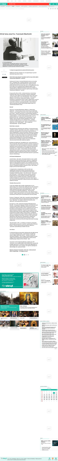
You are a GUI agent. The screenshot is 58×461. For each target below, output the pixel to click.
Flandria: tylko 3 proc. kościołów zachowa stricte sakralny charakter (48, 154)
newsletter (53, 8)
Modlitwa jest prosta (45, 449)
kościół (12, 4)
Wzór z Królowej (23, 306)
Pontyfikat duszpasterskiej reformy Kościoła (46, 213)
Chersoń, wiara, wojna (45, 51)
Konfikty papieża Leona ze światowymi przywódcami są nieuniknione (48, 337)
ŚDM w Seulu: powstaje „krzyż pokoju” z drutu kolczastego (49, 149)
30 (51, 393)
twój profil (53, 4)
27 (44, 393)
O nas (8, 458)
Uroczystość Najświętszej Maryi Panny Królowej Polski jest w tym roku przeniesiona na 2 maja (49, 344)
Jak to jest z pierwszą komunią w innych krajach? (45, 35)
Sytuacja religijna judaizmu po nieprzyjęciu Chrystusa (46, 221)
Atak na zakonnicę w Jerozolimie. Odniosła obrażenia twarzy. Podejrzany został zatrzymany (49, 342)
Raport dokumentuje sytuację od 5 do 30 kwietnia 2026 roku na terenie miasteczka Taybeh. (46, 137)
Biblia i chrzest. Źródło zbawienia (45, 441)
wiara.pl (3, 4)
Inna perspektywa (44, 273)
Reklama (25, 458)
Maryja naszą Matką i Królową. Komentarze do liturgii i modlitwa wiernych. (8, 308)
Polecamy (41, 31)
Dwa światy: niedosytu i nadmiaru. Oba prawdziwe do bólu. (46, 275)
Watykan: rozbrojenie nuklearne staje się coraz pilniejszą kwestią (46, 141)
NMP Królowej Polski (5, 306)
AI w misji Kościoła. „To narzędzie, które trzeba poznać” (46, 125)
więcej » (8, 319)
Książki (41, 438)
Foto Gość (21, 458)
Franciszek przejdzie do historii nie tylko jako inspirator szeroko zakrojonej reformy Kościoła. (46, 217)
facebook (55, 8)
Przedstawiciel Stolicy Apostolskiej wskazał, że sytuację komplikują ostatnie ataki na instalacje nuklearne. (46, 145)
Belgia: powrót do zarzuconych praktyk (48, 150)
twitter (57, 8)
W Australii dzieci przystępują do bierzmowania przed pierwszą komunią (46, 38)
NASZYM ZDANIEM (42, 262)
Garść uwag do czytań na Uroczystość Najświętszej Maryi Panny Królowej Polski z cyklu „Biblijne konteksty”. (28, 308)
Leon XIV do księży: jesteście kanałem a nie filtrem (46, 196)
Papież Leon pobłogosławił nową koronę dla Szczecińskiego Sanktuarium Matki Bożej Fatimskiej (49, 328)
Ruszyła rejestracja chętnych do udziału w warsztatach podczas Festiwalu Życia (48, 346)
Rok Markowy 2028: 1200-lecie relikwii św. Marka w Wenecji (49, 323)
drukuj (5, 74)
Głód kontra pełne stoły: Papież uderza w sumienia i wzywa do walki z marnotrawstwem (49, 330)
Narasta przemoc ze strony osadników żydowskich (45, 133)
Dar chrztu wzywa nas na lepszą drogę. (45, 443)
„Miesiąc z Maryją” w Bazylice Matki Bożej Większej (46, 118)
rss (50, 8)
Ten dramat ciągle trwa (46, 265)
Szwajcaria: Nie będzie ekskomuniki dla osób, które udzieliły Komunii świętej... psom (49, 332)
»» (28, 254)
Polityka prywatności (38, 458)
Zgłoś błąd (56, 458)
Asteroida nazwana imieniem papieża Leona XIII (49, 347)
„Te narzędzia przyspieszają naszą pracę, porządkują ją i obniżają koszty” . (46, 128)
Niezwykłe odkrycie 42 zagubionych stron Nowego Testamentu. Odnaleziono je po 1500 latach (49, 339)
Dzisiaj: (49, 388)
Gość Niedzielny (13, 458)
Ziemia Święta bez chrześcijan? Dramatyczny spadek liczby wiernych (45, 44)
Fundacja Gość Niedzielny (31, 458)
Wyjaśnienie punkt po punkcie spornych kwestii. (45, 224)
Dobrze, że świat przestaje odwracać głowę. (45, 267)
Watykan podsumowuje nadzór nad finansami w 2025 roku (49, 325)
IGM (10, 458)
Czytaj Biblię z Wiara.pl (45, 205)
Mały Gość (18, 458)
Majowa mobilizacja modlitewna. (46, 120)
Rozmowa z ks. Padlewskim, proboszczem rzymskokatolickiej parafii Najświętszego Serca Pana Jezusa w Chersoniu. (46, 53)
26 (42, 393)
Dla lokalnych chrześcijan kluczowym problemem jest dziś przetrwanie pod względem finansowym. (47, 47)
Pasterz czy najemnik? (45, 280)
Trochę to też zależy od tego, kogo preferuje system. (46, 282)
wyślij (3, 74)
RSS (52, 458)
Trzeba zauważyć (43, 114)
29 (49, 393)
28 (46, 393)
